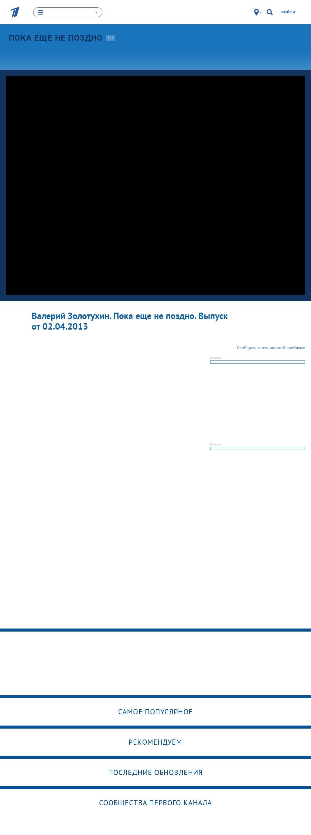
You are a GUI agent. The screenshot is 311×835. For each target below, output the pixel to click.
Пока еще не (56, 37)
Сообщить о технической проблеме (271, 347)
